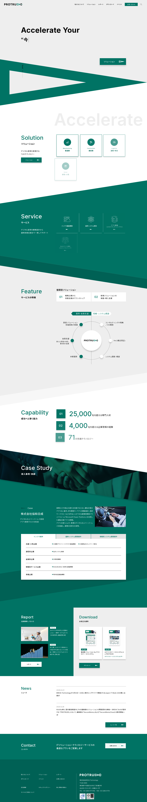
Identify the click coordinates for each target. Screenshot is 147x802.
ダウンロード (110, 4)
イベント (119, 4)
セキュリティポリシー (44, 787)
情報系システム (106, 536)
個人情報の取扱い (61, 787)
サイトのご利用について (27, 792)
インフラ (35, 536)
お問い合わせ (131, 4)
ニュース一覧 (114, 725)
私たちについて (79, 4)
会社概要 (23, 787)
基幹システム (71, 536)
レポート (101, 4)
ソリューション (91, 4)
